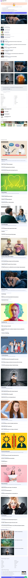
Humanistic (2, 565)
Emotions (15, 563)
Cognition (16, 97)
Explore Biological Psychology (5, 204)
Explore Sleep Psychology (4, 495)
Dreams (16, 98)
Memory (2, 102)
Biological (16, 96)
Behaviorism (2, 96)
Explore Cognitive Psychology (5, 269)
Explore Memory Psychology (5, 431)
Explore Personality (3, 463)
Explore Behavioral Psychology (5, 172)
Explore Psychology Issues (4, 399)
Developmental (3, 98)
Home (2, 560)
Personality (16, 102)
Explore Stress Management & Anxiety (6, 527)
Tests (1, 105)
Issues (15, 101)
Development (16, 562)
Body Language (3, 97)
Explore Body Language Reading (5, 236)
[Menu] (26, 1)
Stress (15, 103)
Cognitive (2, 562)
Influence (2, 101)
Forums (2, 564)
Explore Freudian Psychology (5, 367)
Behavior (15, 560)
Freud (15, 564)
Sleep (1, 103)
